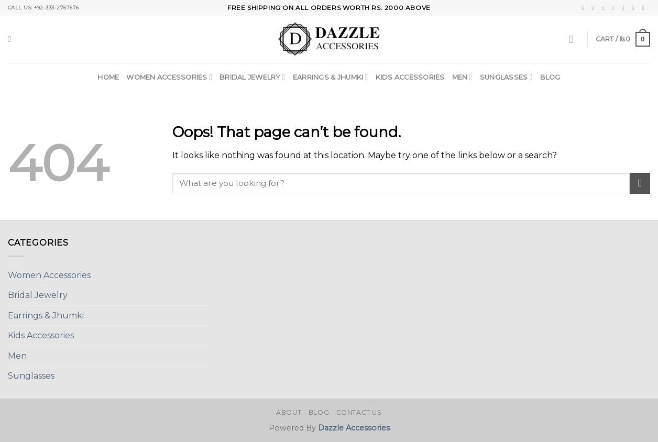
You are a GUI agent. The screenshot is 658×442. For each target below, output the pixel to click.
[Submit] (640, 183)
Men (462, 77)
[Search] (12, 39)
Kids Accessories (410, 77)
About (288, 412)
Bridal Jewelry (253, 77)
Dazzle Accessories (354, 428)
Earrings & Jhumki (330, 77)
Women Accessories (169, 77)
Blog (550, 77)
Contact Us (359, 412)
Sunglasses (506, 77)
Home (108, 77)
